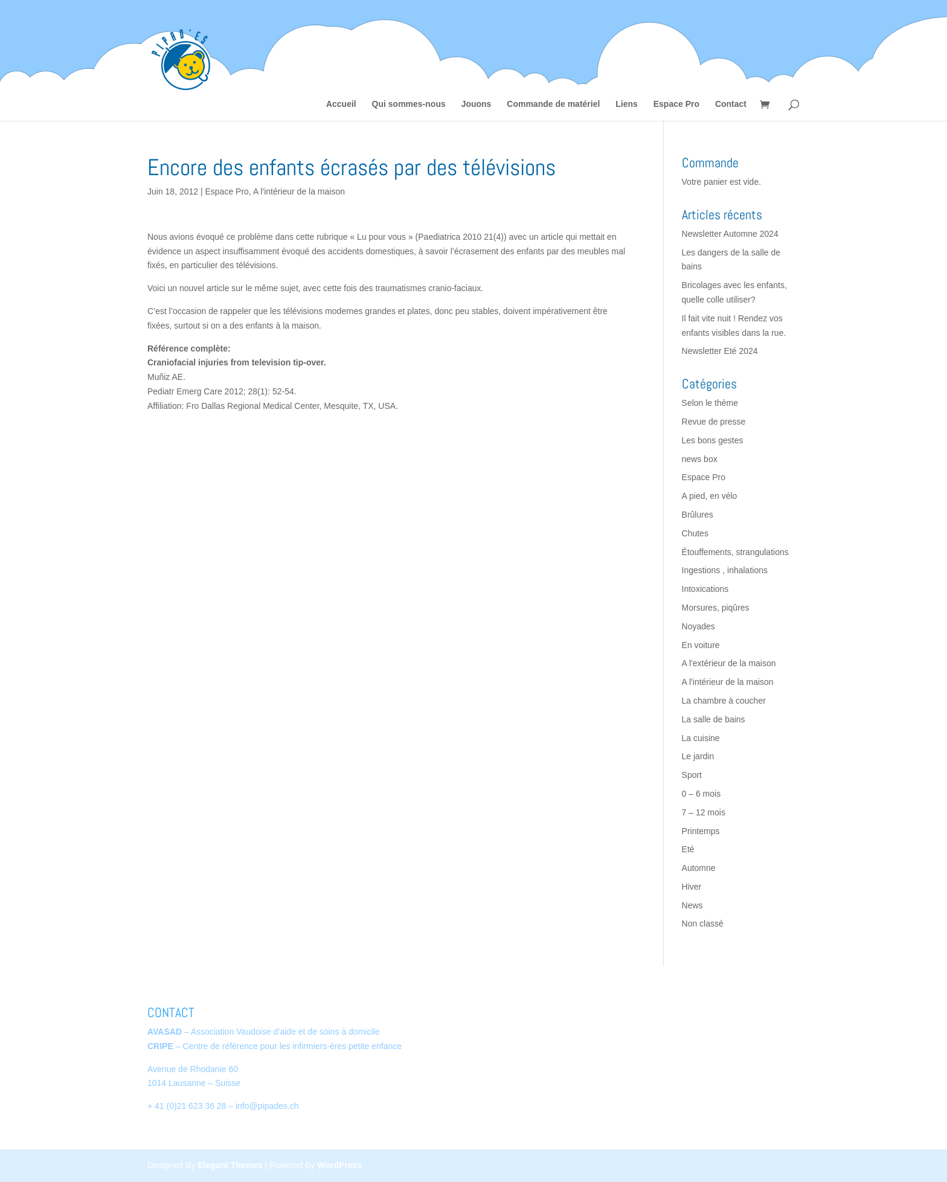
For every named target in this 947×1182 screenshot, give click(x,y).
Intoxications (705, 589)
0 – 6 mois (701, 793)
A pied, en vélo (709, 496)
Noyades (698, 626)
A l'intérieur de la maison (299, 191)
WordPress (339, 1165)
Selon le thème (710, 403)
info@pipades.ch (267, 1106)
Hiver (692, 886)
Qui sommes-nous (409, 104)
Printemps (701, 831)
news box (699, 459)
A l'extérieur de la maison (729, 663)
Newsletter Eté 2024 (720, 351)
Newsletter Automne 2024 (730, 234)
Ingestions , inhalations (725, 570)
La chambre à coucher (724, 700)
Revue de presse (714, 421)
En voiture (701, 645)
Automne (699, 868)
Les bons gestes (712, 440)
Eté (688, 849)
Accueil (341, 104)
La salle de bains (713, 719)
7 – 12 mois (703, 812)
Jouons (476, 104)
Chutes (695, 533)
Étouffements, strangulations (735, 552)
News (692, 905)
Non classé (703, 923)
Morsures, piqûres (716, 607)
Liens (626, 104)
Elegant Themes (229, 1165)
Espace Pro (676, 104)
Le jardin (698, 756)
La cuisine (701, 738)
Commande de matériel (553, 104)
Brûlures (697, 514)
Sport (692, 775)
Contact (730, 104)
